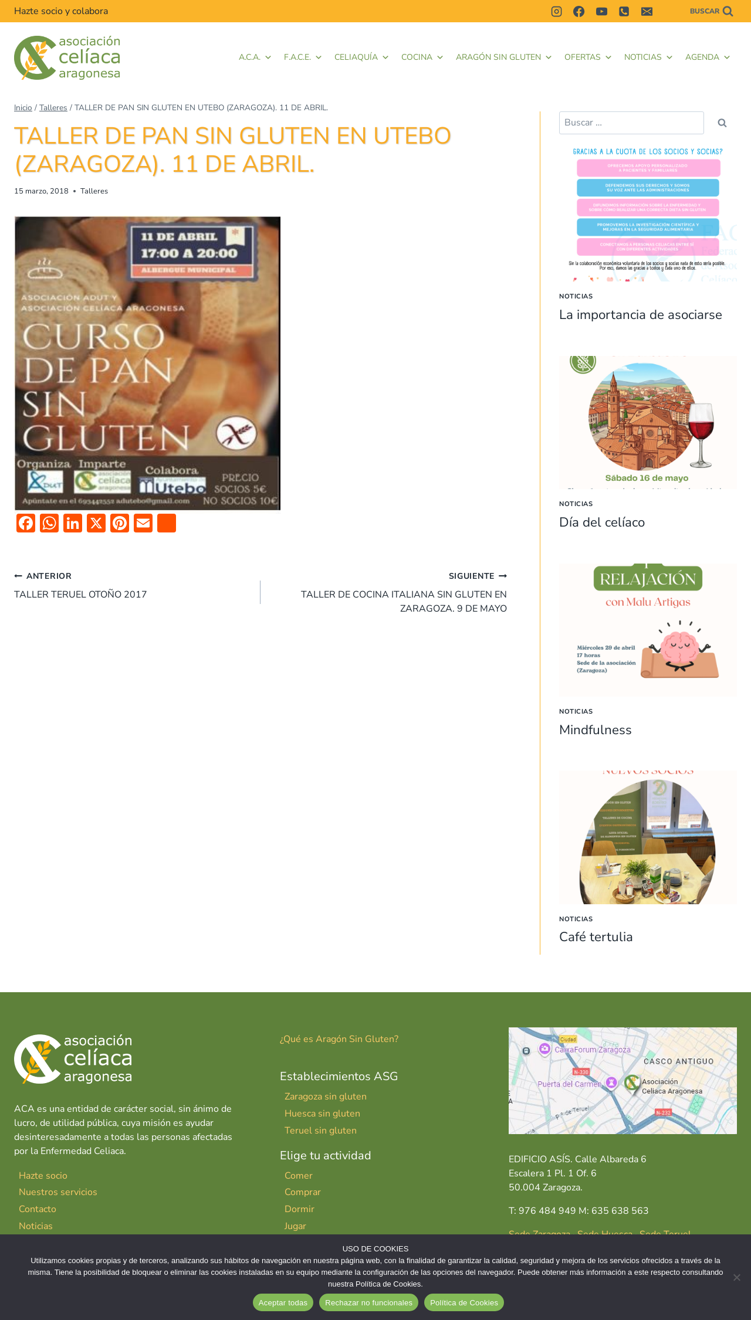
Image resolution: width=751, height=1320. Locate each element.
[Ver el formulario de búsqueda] (711, 11)
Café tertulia (598, 936)
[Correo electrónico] (646, 11)
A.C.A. (255, 57)
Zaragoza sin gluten (326, 1096)
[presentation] (648, 214)
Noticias (649, 57)
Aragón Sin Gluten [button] (504, 57)
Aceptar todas (283, 1302)
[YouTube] (601, 11)
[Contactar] (669, 11)
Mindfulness (598, 729)
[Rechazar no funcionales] (736, 1277)
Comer (299, 1175)
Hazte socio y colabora (61, 11)
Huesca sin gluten (322, 1113)
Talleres (94, 191)
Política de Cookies (464, 1302)
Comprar (303, 1192)
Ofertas (588, 57)
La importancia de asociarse (647, 314)
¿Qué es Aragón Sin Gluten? (339, 1039)
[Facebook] (579, 11)
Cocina (422, 57)
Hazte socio (43, 1175)
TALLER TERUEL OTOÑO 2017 (132, 585)
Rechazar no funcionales (368, 1302)
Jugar (295, 1226)
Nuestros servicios (58, 1192)
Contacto (37, 1209)
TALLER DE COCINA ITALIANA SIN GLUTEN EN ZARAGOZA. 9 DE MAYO (388, 592)
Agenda (708, 57)
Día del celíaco (605, 522)
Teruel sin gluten (321, 1130)
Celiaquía (362, 57)
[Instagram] (556, 11)
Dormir (299, 1209)
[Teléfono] (624, 11)
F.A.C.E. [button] (303, 57)
